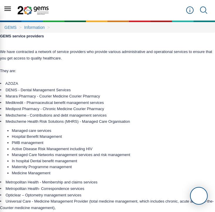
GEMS (10, 27)
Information (34, 27)
